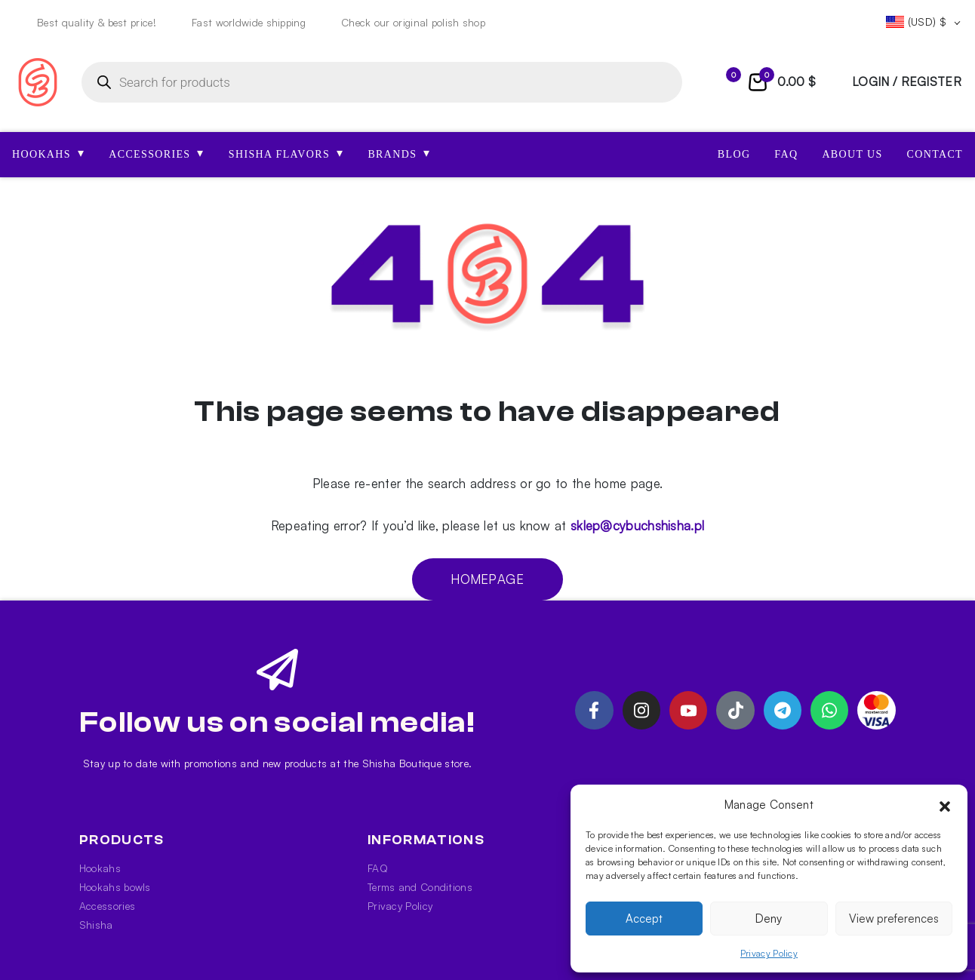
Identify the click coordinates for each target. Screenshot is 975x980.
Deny (768, 918)
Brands (399, 153)
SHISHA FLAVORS (286, 153)
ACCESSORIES (157, 153)
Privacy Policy (769, 953)
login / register (906, 81)
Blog (734, 154)
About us (852, 154)
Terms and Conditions (420, 886)
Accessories (107, 905)
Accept (644, 918)
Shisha (96, 924)
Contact (935, 154)
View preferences (894, 918)
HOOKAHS (48, 153)
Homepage (487, 579)
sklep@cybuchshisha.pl (637, 525)
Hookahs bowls (115, 886)
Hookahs (100, 868)
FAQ (786, 154)
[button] (944, 805)
